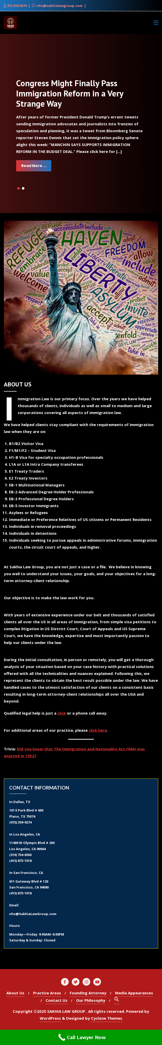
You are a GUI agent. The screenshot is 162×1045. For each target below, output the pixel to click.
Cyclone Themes (106, 1018)
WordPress (50, 1018)
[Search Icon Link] (116, 1000)
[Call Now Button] (81, 1037)
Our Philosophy (90, 1000)
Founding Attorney (88, 992)
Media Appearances (134, 992)
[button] (18, 188)
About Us (15, 992)
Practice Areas (47, 992)
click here (98, 730)
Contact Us (56, 1000)
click (61, 713)
